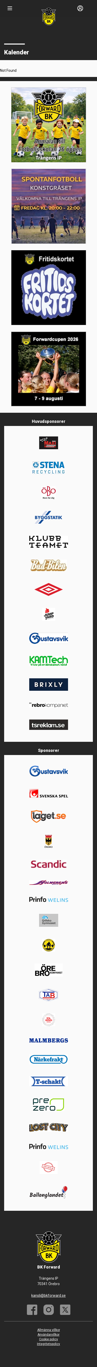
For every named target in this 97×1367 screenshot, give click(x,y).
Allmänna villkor (48, 1330)
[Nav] (9, 8)
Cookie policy (48, 1339)
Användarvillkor (48, 1334)
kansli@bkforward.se (48, 1295)
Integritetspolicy (48, 1344)
